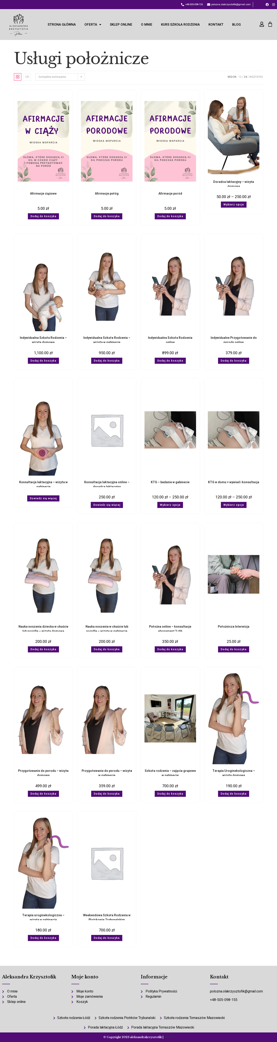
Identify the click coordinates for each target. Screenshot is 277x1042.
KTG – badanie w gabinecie (170, 482)
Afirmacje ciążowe (43, 193)
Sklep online (121, 24)
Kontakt (215, 24)
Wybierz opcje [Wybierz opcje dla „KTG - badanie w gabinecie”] (170, 505)
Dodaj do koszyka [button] (43, 216)
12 (240, 77)
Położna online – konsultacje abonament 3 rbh (170, 628)
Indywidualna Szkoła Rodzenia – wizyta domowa (43, 339)
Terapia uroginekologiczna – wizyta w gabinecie (43, 916)
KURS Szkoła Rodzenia (180, 24)
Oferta (92, 24)
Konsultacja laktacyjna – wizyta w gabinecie (43, 483)
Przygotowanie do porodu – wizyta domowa (43, 772)
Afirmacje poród (170, 193)
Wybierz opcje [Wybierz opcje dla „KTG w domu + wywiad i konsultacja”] (233, 505)
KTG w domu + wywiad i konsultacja (233, 482)
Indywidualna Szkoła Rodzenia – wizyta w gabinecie (106, 339)
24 (245, 77)
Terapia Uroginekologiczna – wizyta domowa (233, 772)
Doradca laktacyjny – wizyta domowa (233, 183)
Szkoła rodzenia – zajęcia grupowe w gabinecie (170, 772)
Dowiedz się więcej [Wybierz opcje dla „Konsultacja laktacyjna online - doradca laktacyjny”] (106, 505)
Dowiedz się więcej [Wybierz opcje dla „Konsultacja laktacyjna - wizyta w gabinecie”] (43, 498)
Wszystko (256, 77)
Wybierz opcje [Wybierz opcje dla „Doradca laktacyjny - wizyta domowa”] (233, 205)
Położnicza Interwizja (233, 626)
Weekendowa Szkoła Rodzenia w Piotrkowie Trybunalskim (107, 916)
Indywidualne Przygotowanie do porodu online (234, 339)
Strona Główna (62, 24)
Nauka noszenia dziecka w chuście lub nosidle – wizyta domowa (43, 628)
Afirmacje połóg (107, 193)
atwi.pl (169, 1037)
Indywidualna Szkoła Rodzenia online (170, 339)
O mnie (146, 24)
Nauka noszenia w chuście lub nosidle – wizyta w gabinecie (107, 628)
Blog (236, 24)
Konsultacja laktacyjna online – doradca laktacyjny (106, 483)
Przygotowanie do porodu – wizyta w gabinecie (107, 772)
